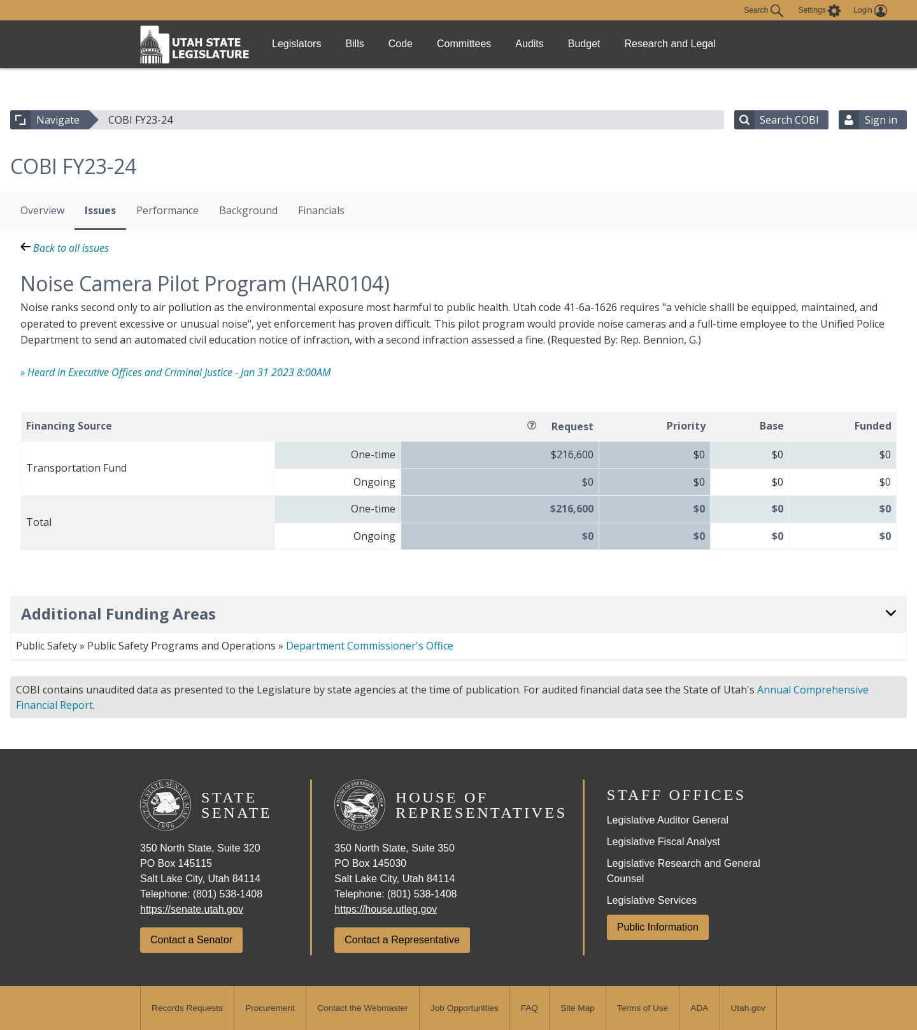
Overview (42, 210)
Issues (100, 210)
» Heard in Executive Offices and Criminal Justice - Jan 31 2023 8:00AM (175, 372)
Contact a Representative (402, 939)
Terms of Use (642, 1008)
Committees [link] (491, 43)
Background (248, 210)
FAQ (529, 1008)
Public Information (658, 927)
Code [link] (420, 43)
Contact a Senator (191, 939)
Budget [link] (626, 43)
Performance (167, 210)
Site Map (577, 1008)
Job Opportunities (464, 1008)
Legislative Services (652, 900)
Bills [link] (366, 43)
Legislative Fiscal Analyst (663, 841)
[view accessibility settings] (820, 10)
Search (763, 10)
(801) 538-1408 (227, 894)
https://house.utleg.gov (385, 909)
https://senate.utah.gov (191, 909)
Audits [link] (564, 43)
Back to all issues (64, 248)
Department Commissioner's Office (369, 646)
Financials (321, 210)
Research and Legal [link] (718, 44)
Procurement (270, 1008)
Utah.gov (748, 1008)
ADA (699, 1008)
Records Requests (187, 1008)
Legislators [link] (300, 43)
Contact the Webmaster (362, 1008)
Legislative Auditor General (668, 820)
